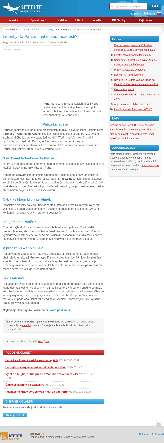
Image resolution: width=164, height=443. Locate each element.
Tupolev (131, 129)
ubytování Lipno (150, 165)
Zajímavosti (146, 20)
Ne (47, 341)
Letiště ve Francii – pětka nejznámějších (31, 360)
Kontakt (136, 13)
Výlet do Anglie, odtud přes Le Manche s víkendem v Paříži (44, 374)
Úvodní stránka (31, 29)
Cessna (114, 125)
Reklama (149, 13)
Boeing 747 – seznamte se (128, 74)
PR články (118, 20)
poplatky (140, 129)
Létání (79, 20)
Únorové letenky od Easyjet (23, 384)
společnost (115, 138)
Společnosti (38, 20)
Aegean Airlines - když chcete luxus (133, 104)
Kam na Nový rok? (124, 89)
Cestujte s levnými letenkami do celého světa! (35, 367)
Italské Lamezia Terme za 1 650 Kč (133, 109)
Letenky (13, 20)
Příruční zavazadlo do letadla (129, 69)
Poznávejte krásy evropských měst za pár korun (37, 391)
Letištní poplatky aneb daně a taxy (132, 55)
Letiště (62, 20)
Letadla (96, 20)
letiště (125, 138)
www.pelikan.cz (60, 310)
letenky (122, 129)
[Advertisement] (32, 76)
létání (151, 134)
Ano (40, 341)
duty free (134, 138)
